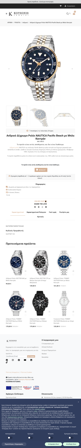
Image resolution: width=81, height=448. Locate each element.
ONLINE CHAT (40, 201)
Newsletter (45, 357)
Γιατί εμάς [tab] (53, 212)
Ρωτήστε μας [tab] (64, 212)
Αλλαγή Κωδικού (47, 347)
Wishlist (44, 354)
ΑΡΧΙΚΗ (9, 22)
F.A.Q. (8, 195)
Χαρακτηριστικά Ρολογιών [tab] (36, 212)
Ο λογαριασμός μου (48, 343)
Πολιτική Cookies (26, 372)
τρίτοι (35, 411)
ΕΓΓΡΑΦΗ (31, 356)
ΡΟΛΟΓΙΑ (17, 22)
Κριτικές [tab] (40, 217)
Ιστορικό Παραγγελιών (49, 350)
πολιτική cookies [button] (40, 409)
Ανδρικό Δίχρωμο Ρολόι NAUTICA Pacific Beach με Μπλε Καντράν (51, 22)
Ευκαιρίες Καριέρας (25, 379)
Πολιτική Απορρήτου (12, 372)
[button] (78, 402)
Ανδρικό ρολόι (14, 147)
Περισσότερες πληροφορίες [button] (14, 444)
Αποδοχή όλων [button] (71, 444)
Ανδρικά (25, 22)
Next (72, 69)
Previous (9, 69)
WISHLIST (41, 170)
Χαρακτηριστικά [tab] (18, 212)
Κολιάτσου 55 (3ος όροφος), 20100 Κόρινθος (58, 397)
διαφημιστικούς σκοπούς (15, 417)
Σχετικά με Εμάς (11, 397)
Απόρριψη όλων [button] (53, 444)
